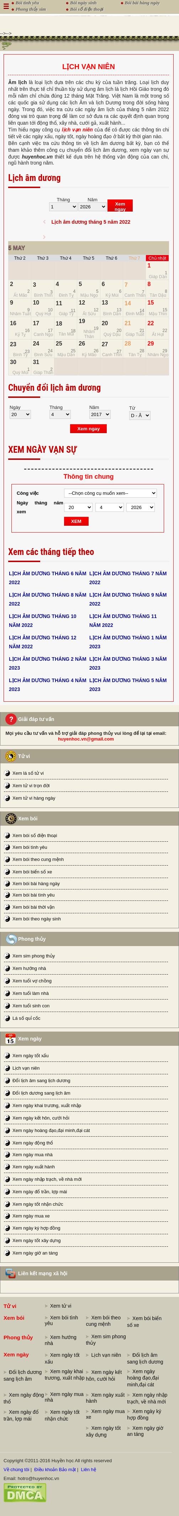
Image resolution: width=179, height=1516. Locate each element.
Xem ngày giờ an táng (35, 1253)
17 (36, 323)
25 (59, 344)
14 (128, 303)
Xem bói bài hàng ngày (36, 883)
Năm (92, 199)
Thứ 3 (42, 258)
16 (13, 323)
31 (36, 362)
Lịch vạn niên (26, 1068)
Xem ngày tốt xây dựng (36, 1240)
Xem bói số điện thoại (34, 835)
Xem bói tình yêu (29, 847)
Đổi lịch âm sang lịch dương (41, 1080)
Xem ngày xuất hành (33, 1166)
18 (59, 324)
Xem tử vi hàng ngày (33, 798)
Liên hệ (88, 1469)
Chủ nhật (157, 258)
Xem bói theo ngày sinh (36, 918)
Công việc (28, 493)
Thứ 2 (20, 258)
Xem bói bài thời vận (33, 907)
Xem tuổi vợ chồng (32, 980)
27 (105, 344)
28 (128, 344)
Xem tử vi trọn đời (30, 785)
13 (105, 303)
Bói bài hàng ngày (142, 2)
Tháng (63, 199)
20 (105, 323)
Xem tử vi (61, 1306)
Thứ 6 (111, 258)
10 (36, 303)
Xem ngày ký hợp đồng (36, 1228)
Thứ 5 (88, 258)
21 (128, 323)
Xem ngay (120, 206)
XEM (76, 521)
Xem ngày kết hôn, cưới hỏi (40, 1118)
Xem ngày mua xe (31, 1216)
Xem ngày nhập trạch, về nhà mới (46, 1179)
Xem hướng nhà (29, 968)
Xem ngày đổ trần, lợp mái (39, 1191)
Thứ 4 (66, 258)
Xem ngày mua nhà (32, 1154)
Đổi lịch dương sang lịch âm (41, 1093)
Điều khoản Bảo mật (55, 1469)
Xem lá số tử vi (28, 773)
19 (82, 321)
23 (13, 344)
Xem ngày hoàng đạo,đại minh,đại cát (51, 1130)
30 (13, 362)
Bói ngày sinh (83, 2)
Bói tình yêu (27, 2)
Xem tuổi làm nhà (30, 993)
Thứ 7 (134, 258)
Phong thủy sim (31, 9)
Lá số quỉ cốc (26, 1018)
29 (150, 344)
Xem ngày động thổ (32, 1143)
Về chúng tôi (16, 1469)
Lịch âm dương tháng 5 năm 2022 (90, 222)
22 (150, 323)
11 (59, 303)
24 (36, 344)
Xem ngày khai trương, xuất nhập (46, 1105)
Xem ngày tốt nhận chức (37, 1204)
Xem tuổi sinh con (30, 1005)
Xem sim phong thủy (33, 956)
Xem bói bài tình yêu (33, 895)
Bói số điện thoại (87, 9)
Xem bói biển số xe (32, 871)
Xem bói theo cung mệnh (38, 859)
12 (82, 303)
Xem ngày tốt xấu (30, 1055)
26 (82, 344)
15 (150, 303)
